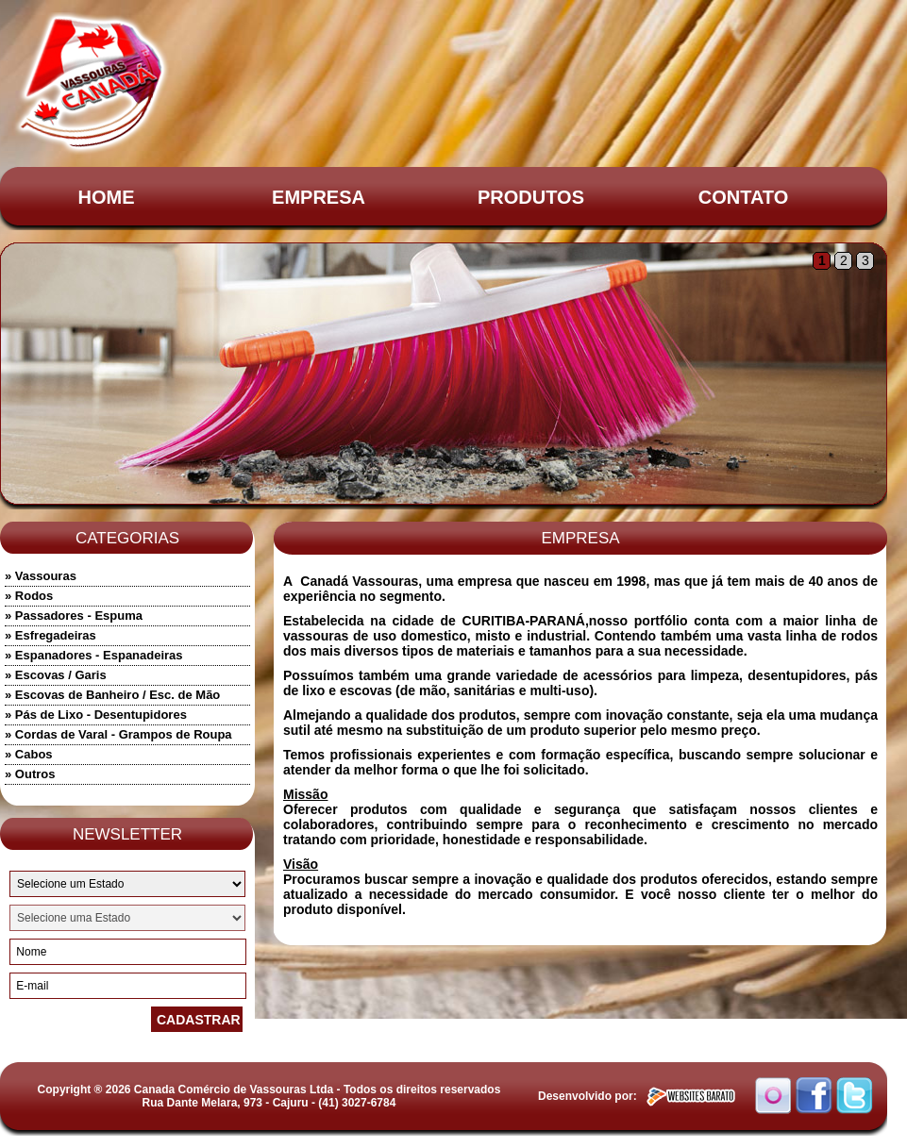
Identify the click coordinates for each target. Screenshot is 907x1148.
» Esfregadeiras (50, 635)
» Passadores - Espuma (74, 615)
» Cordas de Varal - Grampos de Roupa (118, 734)
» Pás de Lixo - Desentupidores (96, 714)
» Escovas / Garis (56, 675)
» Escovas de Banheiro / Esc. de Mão (112, 695)
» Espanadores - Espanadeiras (94, 655)
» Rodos (29, 596)
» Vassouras (40, 576)
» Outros (30, 774)
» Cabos (29, 754)
